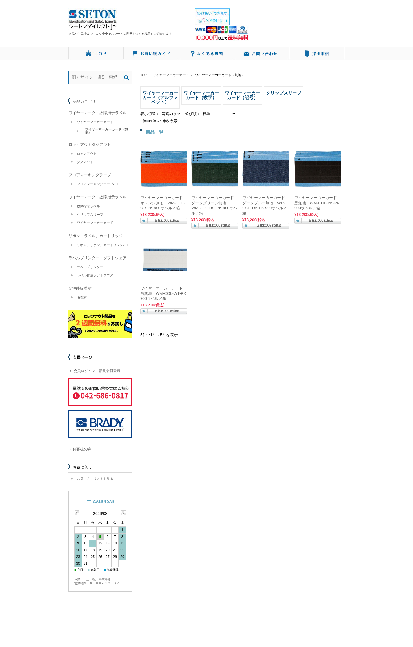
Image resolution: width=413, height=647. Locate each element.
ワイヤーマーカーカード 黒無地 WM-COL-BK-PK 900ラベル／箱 (317, 203)
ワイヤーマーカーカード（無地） (106, 131)
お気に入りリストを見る (95, 479)
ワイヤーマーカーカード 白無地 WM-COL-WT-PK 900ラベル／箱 (163, 293)
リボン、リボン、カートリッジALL (103, 245)
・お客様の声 (80, 449)
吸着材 (82, 298)
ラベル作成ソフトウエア (95, 275)
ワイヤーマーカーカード (171, 75)
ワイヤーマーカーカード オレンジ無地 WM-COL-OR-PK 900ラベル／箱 (162, 203)
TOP (143, 75)
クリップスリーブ (90, 214)
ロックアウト (87, 154)
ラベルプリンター (90, 267)
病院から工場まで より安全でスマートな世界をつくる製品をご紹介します (121, 33)
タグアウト (85, 162)
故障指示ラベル (88, 206)
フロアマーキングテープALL (98, 184)
